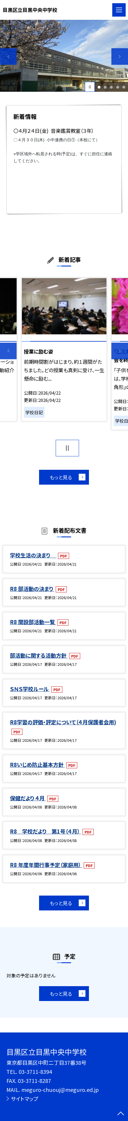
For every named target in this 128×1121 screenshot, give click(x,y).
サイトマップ (24, 1098)
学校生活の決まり (33, 555)
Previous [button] (8, 56)
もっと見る (61, 477)
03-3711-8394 (35, 1071)
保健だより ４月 (28, 798)
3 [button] (111, 87)
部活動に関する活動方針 (39, 655)
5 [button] (123, 87)
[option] (64, 56)
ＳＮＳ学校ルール (30, 689)
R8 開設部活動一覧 (33, 622)
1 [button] (99, 87)
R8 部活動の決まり (32, 588)
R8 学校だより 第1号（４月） (45, 831)
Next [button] (119, 56)
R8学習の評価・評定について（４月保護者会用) (63, 722)
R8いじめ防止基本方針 (37, 764)
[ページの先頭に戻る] (120, 1114)
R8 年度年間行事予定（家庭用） (46, 864)
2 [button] (105, 87)
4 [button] (117, 87)
